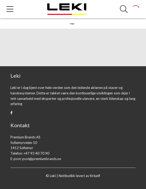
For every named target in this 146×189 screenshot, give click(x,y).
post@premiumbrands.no (41, 159)
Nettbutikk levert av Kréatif (79, 176)
